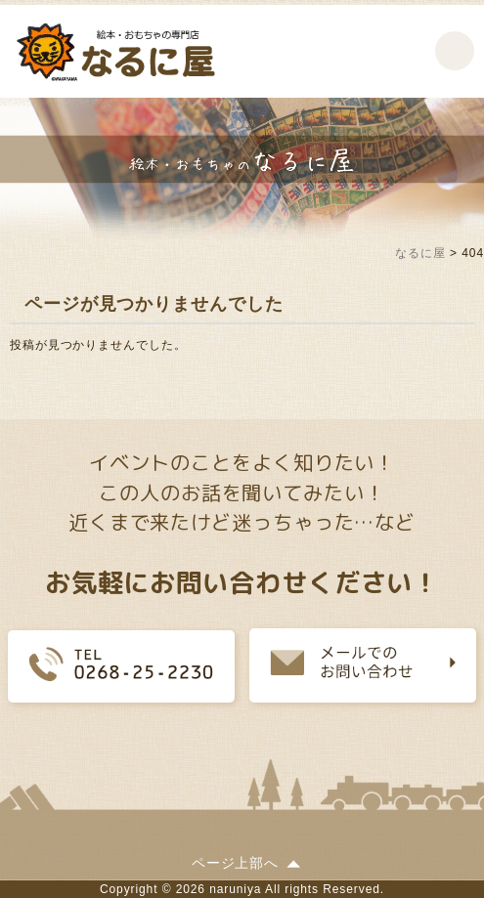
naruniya (235, 889)
